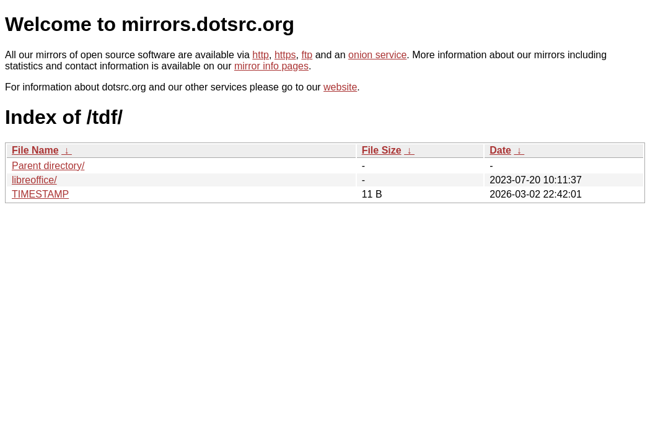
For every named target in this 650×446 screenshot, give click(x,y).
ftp (306, 55)
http (260, 55)
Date (500, 150)
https (285, 55)
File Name (35, 150)
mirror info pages (271, 66)
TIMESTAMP (40, 194)
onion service (377, 55)
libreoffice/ (34, 180)
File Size (382, 150)
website (340, 87)
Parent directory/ (48, 165)
